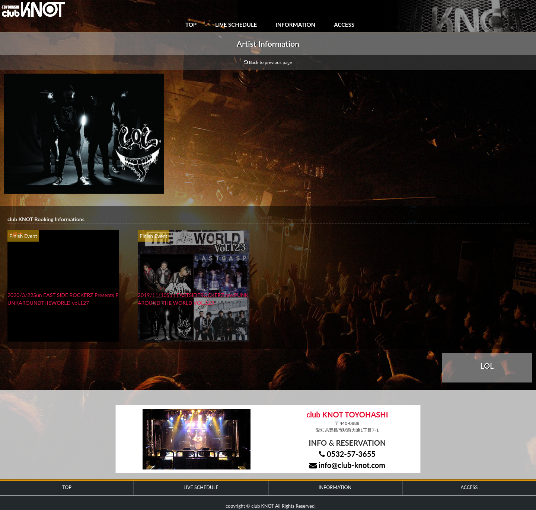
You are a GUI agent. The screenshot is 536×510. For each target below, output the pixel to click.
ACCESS (344, 24)
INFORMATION (295, 24)
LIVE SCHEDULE (236, 24)
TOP (191, 24)
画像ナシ (17, 234)
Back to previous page (268, 62)
